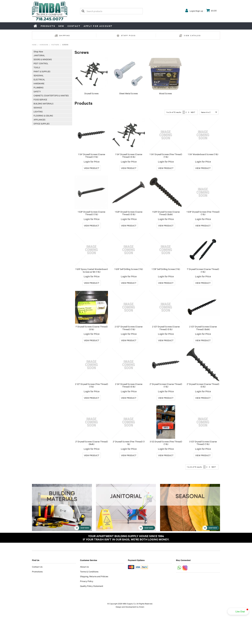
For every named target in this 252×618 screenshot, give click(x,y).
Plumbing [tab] (39, 87)
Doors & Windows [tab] (43, 59)
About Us (84, 566)
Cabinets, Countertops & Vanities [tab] (51, 95)
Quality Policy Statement (91, 585)
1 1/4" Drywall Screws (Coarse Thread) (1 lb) (91, 155)
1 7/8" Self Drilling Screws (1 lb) (166, 268)
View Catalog (192, 35)
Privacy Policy (86, 581)
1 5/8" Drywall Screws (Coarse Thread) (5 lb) (128, 213)
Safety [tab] (37, 91)
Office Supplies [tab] (42, 123)
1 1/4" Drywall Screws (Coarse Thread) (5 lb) (128, 155)
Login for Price (91, 161)
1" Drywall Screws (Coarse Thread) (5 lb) (92, 328)
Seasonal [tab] (39, 75)
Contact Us (37, 566)
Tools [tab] (37, 67)
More (91, 168)
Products (48, 25)
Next (193, 112)
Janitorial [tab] (39, 55)
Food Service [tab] (40, 99)
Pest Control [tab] (41, 63)
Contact (74, 25)
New (61, 25)
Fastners (55, 44)
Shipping (64, 35)
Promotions (37, 571)
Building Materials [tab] (43, 103)
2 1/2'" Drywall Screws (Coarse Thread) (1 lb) (129, 328)
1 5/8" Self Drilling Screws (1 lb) (128, 268)
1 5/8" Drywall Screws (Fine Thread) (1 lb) (203, 213)
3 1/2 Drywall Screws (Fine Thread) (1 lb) (166, 443)
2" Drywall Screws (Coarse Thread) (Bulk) (91, 443)
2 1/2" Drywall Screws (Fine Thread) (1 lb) (91, 385)
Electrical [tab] (39, 79)
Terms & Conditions (89, 571)
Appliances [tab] (39, 119)
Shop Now (38, 51)
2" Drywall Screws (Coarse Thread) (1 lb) (166, 385)
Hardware (44, 44)
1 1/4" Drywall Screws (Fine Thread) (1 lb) (166, 155)
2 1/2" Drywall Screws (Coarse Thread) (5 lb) (166, 328)
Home (35, 25)
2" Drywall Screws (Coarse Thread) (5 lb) (203, 385)
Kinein (141, 606)
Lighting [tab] (38, 111)
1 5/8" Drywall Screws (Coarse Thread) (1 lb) (91, 213)
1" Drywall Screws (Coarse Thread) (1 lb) (203, 270)
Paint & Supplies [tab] (42, 71)
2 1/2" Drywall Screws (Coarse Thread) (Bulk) (203, 328)
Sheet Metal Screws (128, 93)
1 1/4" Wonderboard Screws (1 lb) (203, 154)
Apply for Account (98, 25)
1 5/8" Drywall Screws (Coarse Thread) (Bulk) (166, 213)
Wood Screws (165, 93)
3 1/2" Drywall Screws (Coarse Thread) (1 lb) (203, 443)
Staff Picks (128, 35)
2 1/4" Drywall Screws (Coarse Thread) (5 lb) (128, 385)
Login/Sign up (196, 11)
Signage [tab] (38, 107)
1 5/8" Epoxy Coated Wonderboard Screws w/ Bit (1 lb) (91, 270)
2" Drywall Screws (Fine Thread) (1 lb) (129, 443)
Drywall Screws (91, 93)
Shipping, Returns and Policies (94, 576)
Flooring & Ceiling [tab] (43, 115)
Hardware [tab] (39, 83)
